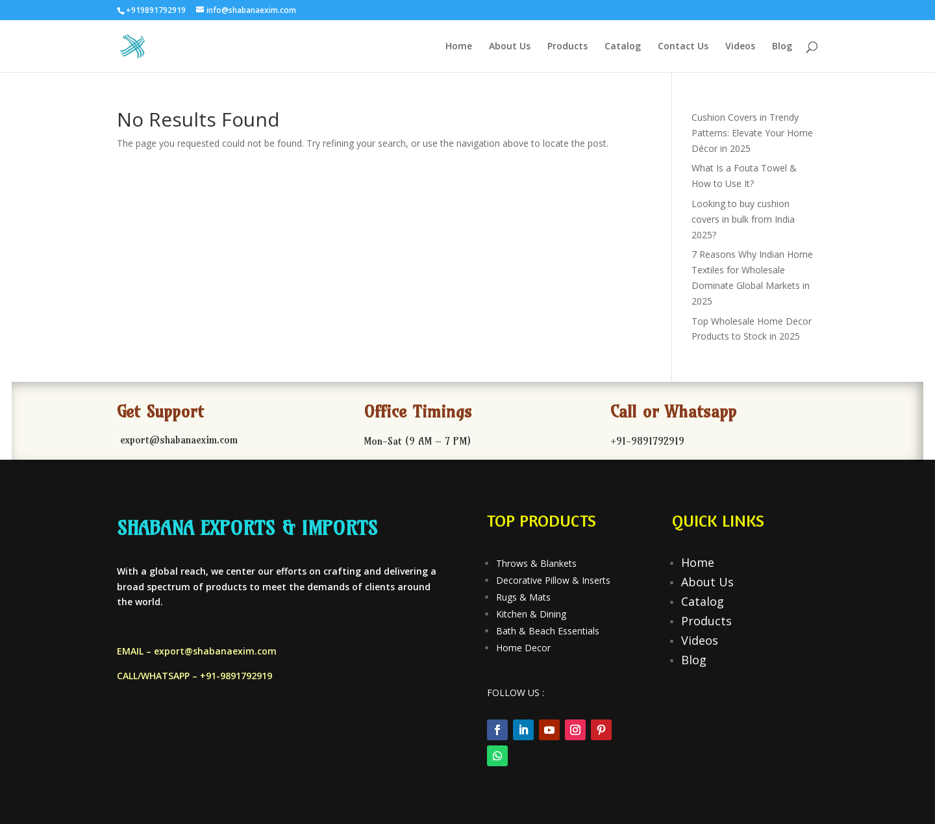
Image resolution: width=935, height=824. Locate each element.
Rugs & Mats (523, 597)
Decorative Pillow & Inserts (553, 580)
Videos (740, 47)
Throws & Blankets (536, 563)
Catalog (623, 47)
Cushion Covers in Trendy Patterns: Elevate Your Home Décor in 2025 (752, 133)
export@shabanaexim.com (215, 651)
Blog (782, 47)
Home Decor (523, 648)
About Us (509, 47)
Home (458, 47)
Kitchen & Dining (531, 614)
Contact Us (683, 47)
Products (567, 47)
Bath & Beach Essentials (547, 631)
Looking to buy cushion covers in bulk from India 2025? (743, 219)
